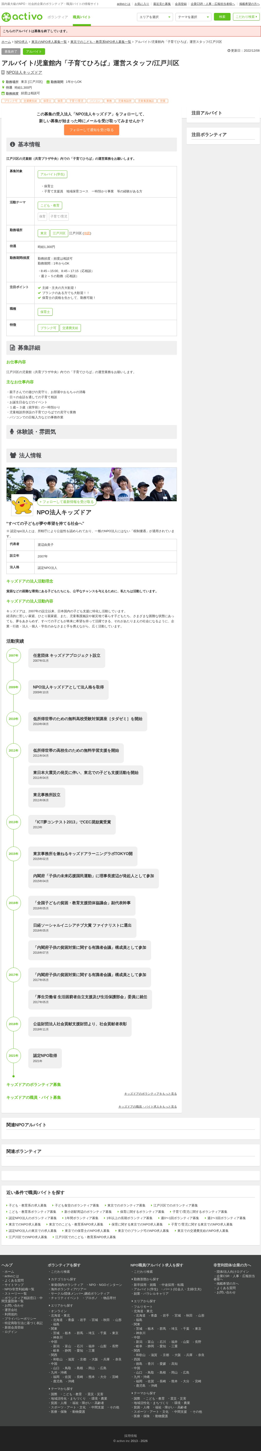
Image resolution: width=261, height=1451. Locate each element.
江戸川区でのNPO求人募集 (28, 1237)
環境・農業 (99, 1398)
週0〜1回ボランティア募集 (180, 1218)
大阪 (95, 1359)
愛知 (80, 1350)
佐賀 (68, 1377)
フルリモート (143, 1307)
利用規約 (11, 1314)
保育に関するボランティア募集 (142, 1212)
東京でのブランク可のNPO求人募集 (143, 1231)
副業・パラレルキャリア (151, 1293)
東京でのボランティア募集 (126, 1205)
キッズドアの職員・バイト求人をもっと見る (147, 1106)
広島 (103, 1368)
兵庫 (106, 1359)
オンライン (59, 1311)
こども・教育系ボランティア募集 (32, 1212)
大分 (103, 1377)
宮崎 (115, 1377)
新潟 (56, 1346)
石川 (80, 1346)
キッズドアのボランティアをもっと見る (150, 1093)
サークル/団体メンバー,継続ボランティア (80, 1293)
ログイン (11, 1332)
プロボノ (91, 1298)
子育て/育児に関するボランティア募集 (200, 1212)
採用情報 (130, 1436)
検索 (222, 17)
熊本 (91, 1377)
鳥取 (68, 1368)
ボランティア (58, 17)
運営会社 (11, 1310)
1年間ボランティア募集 (81, 1218)
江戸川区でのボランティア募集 (176, 1205)
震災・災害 (95, 1394)
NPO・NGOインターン (105, 1285)
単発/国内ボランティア (67, 1285)
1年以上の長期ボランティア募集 (129, 1218)
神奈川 (58, 1337)
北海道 (58, 1320)
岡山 (91, 1368)
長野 (115, 1346)
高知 (174, 1364)
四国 (137, 1359)
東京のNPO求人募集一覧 (49, 42)
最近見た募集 (162, 4)
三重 (91, 1350)
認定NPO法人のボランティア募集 (33, 1218)
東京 (43, 233)
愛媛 (163, 1364)
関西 (54, 1355)
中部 (54, 1342)
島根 (80, 1368)
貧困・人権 (59, 1403)
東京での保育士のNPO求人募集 (87, 1231)
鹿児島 (58, 1381)
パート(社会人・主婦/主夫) (182, 1289)
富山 (68, 1346)
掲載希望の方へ (249, 4)
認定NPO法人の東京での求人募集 (33, 1231)
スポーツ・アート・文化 (68, 1407)
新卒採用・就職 (145, 1285)
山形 (118, 1320)
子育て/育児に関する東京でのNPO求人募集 (202, 1224)
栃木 (68, 1333)
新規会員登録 (14, 1327)
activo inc (123, 1441)
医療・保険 (59, 1411)
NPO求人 (21, 42)
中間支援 (97, 1407)
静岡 (68, 1350)
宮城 (95, 1320)
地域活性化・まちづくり (68, 1398)
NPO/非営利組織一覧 (20, 1289)
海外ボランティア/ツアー (69, 1289)
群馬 (80, 1333)
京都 (83, 1359)
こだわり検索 (245, 17)
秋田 (106, 1320)
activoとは (123, 4)
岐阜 (56, 1350)
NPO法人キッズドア (24, 72)
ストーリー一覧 (16, 1293)
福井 (91, 1346)
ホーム (6, 42)
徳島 (139, 1364)
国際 (54, 1394)
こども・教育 (72, 1394)
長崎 (80, 1377)
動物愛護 (78, 1411)
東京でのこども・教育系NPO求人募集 (76, 1224)
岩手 (83, 1320)
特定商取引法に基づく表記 (24, 1323)
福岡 (56, 1377)
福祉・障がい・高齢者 (88, 1403)
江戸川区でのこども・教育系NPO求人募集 (85, 1237)
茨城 (56, 1333)
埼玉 (91, 1333)
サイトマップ (14, 1285)
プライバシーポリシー (20, 1318)
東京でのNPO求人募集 (25, 1224)
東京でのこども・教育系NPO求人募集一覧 (100, 42)
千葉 (103, 1333)
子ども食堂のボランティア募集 (77, 1205)
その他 (114, 1407)
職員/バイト (82, 17)
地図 (87, 233)
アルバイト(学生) (146, 1289)
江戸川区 (59, 233)
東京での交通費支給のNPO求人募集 (203, 1231)
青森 (71, 1320)
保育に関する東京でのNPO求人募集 (137, 1224)
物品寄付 (109, 1298)
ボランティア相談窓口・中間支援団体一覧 (22, 1299)
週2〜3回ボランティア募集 (226, 1218)
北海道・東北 (60, 1315)
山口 (56, 1368)
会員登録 (181, 4)
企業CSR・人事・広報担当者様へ (213, 4)
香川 (151, 1364)
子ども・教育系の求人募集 (28, 1205)
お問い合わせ (14, 1305)
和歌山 (58, 1359)
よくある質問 (14, 1280)
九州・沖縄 (59, 1372)
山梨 (103, 1346)
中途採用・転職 (173, 1285)
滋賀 (71, 1359)
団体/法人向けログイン (233, 1271)
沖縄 (71, 1381)
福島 (56, 1324)
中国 (54, 1364)
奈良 (118, 1359)
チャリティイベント (65, 1298)
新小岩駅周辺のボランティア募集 (88, 1212)
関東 (54, 1328)
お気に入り (142, 4)
